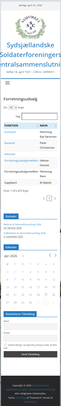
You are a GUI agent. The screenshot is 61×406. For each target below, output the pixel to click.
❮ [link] (44, 198)
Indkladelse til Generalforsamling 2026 (25, 233)
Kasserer (9, 143)
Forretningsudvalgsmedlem (21, 160)
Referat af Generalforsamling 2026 (22, 224)
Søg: (18, 116)
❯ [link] (55, 198)
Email (7, 332)
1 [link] (49, 198)
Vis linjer (14, 107)
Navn (6, 321)
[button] (37, 125)
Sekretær (10, 154)
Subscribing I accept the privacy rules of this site (30, 346)
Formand (10, 132)
